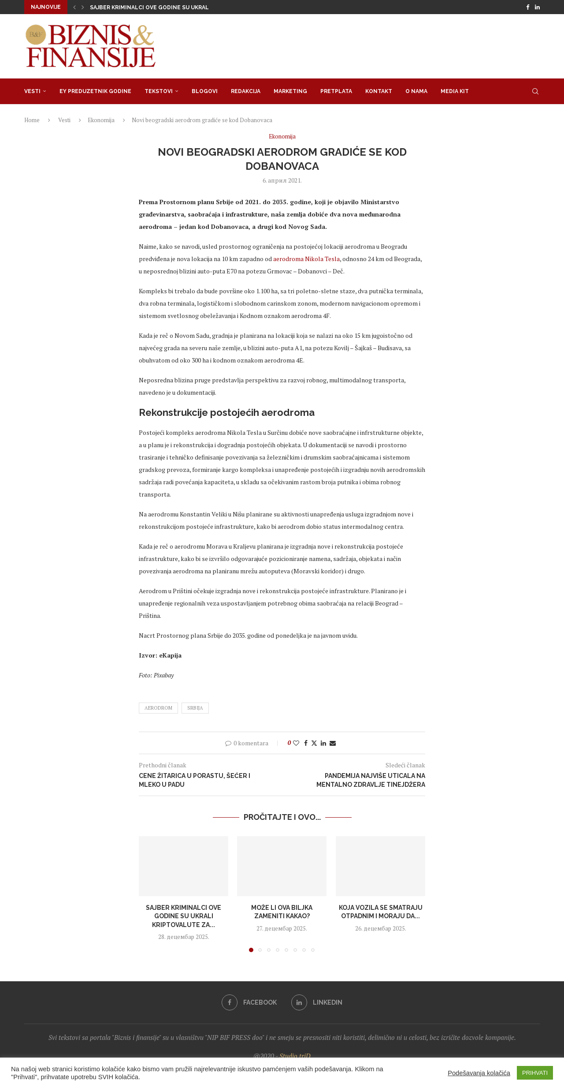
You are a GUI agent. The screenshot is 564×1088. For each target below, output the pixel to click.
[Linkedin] (537, 7)
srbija (195, 708)
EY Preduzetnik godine (95, 91)
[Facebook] (527, 7)
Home (32, 120)
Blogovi (205, 91)
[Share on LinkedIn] (323, 743)
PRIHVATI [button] (535, 1072)
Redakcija (245, 91)
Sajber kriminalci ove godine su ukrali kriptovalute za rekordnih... (195, 7)
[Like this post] (296, 743)
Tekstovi (159, 91)
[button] (74, 7)
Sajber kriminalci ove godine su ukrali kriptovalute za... (183, 916)
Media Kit (455, 91)
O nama (416, 91)
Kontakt (378, 91)
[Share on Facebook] (306, 743)
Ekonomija (101, 120)
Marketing (290, 91)
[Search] (535, 91)
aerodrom (158, 708)
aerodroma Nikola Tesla (306, 258)
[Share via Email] (333, 743)
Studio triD (295, 1055)
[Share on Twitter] (314, 743)
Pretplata (336, 91)
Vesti (32, 91)
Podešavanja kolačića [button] (479, 1073)
